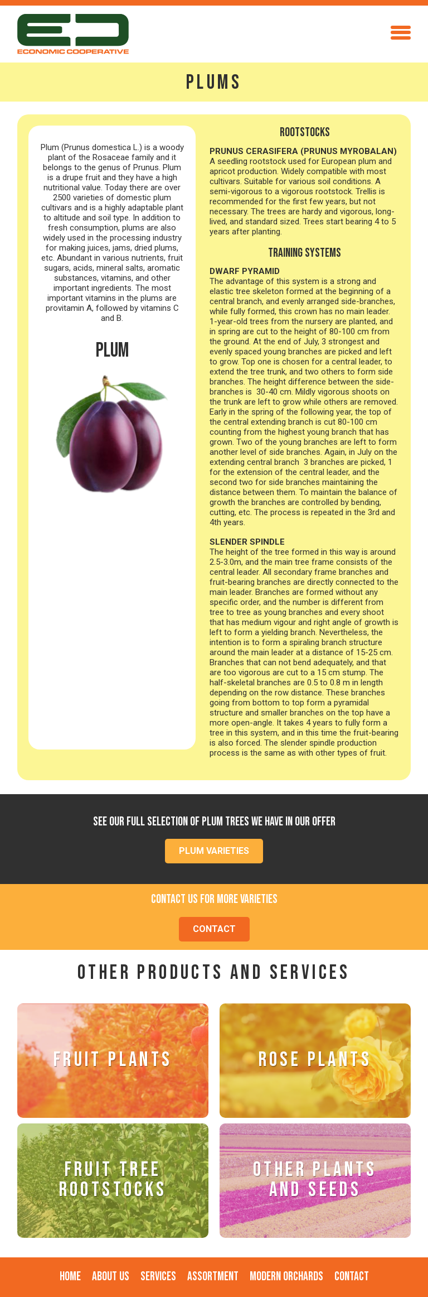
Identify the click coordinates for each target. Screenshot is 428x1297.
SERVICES (158, 1276)
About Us (110, 1276)
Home (70, 1276)
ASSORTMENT (213, 1276)
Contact (351, 1276)
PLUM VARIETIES (214, 851)
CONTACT (214, 929)
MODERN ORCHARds (286, 1276)
